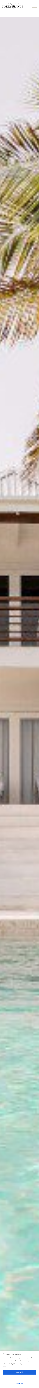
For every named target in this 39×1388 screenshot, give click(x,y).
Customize (19, 1378)
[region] (19, 1369)
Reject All (19, 1383)
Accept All (19, 1372)
